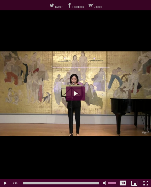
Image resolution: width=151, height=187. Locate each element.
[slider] (61, 183)
